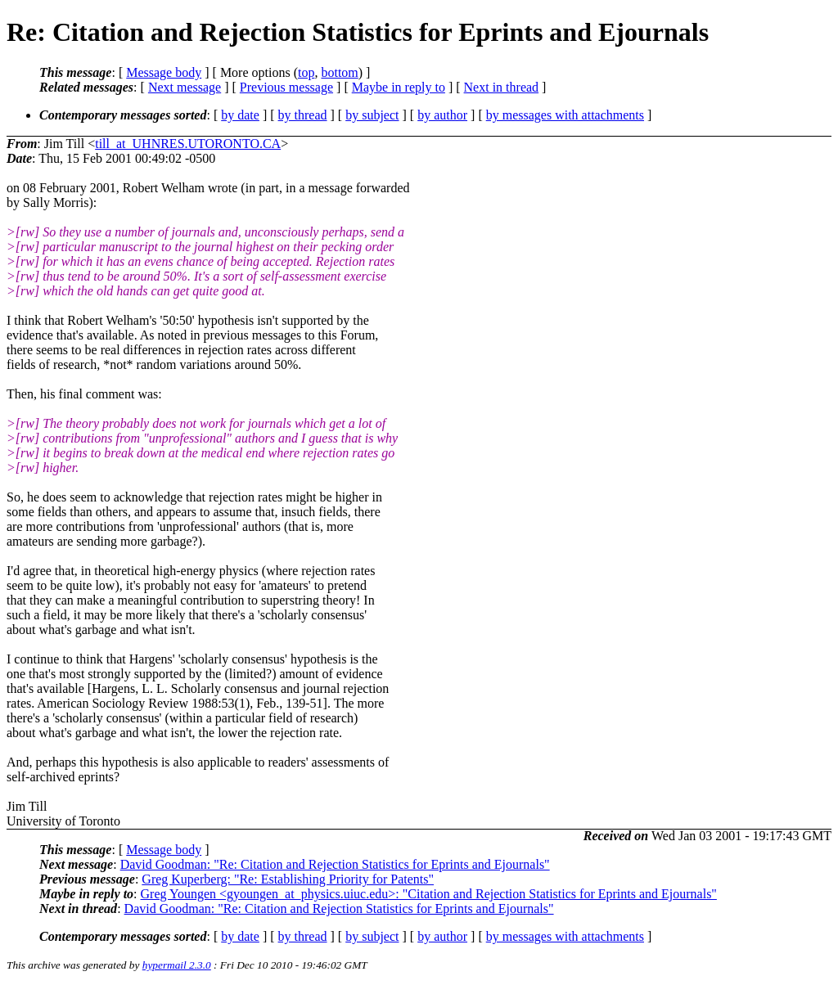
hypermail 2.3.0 (176, 965)
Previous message (286, 87)
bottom (339, 72)
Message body (163, 72)
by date (240, 115)
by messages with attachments (565, 115)
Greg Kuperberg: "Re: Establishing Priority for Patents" (288, 879)
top (306, 72)
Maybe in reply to (398, 87)
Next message (184, 87)
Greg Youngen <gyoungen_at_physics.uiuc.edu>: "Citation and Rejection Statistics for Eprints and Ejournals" (429, 894)
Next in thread (501, 87)
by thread (302, 115)
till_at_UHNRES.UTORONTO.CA (188, 144)
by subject (372, 115)
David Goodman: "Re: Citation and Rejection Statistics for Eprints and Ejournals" (335, 864)
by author (442, 115)
